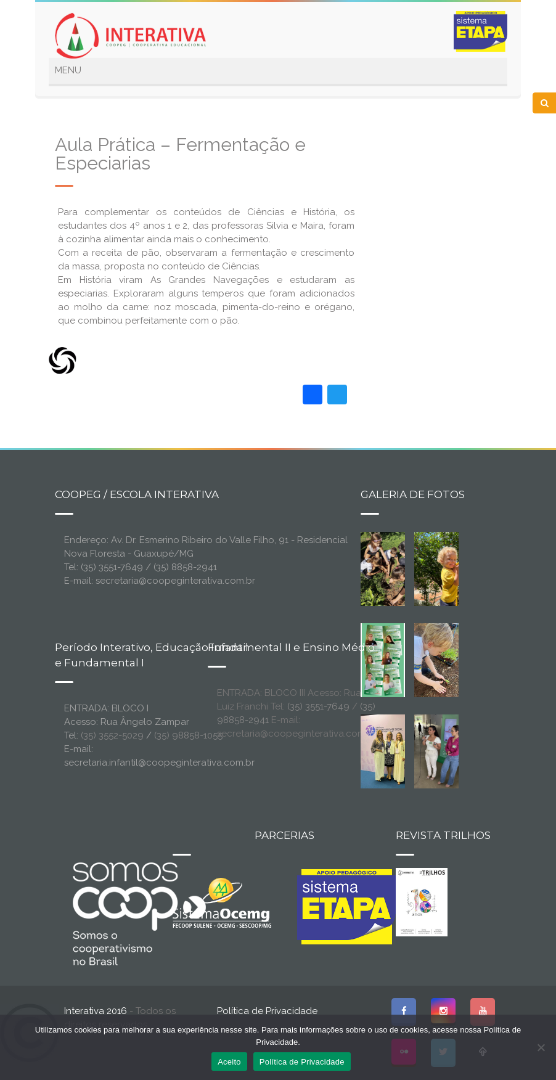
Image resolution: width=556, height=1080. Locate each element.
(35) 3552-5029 (112, 735)
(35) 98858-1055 (188, 735)
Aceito (229, 1061)
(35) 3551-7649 (318, 706)
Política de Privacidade (267, 1011)
